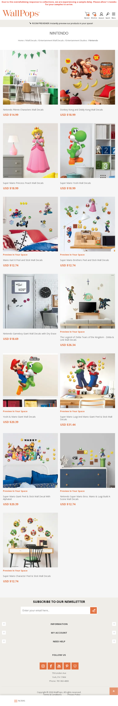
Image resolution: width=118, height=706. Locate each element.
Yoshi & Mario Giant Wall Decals (19, 417)
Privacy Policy (74, 694)
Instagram (43, 665)
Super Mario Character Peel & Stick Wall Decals (27, 576)
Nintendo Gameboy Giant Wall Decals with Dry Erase (29, 333)
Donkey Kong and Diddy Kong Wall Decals (81, 109)
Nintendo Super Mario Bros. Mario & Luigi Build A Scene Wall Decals (85, 498)
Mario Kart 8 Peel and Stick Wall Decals (23, 260)
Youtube (59, 665)
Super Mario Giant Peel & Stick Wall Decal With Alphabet (26, 498)
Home (21, 40)
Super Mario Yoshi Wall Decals (75, 183)
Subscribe (93, 610)
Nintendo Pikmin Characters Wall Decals (23, 109)
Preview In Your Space (15, 254)
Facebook (51, 665)
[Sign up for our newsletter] (55, 610)
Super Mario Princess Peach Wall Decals (23, 183)
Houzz (75, 665)
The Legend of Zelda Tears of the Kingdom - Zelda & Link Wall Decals (87, 338)
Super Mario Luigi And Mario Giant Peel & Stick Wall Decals (86, 418)
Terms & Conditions (52, 694)
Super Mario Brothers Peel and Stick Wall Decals (84, 260)
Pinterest (67, 665)
